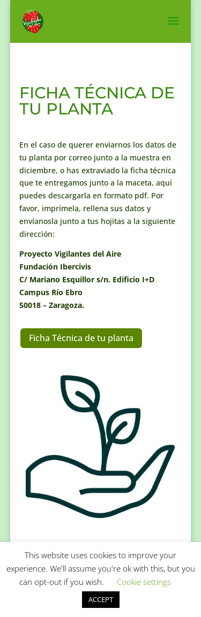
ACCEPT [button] (100, 599)
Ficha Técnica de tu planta (81, 338)
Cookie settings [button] (144, 581)
